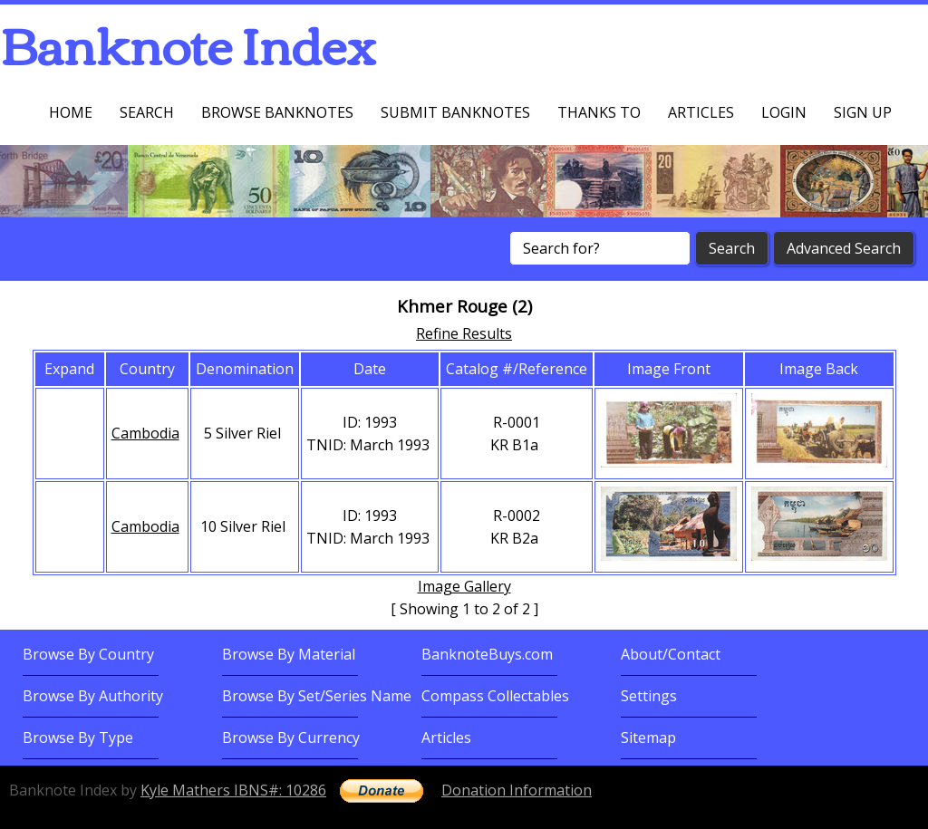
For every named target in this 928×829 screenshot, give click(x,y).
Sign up (863, 112)
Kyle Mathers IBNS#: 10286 (233, 790)
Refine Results (464, 333)
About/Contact (670, 654)
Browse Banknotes (277, 112)
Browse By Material (288, 654)
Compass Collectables (495, 696)
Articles (701, 112)
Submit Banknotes (455, 112)
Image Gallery (464, 586)
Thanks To (599, 112)
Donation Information (516, 790)
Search (147, 112)
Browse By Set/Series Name (316, 696)
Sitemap (648, 737)
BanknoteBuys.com (487, 654)
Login (784, 112)
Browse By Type (78, 737)
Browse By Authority (93, 696)
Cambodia (145, 433)
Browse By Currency (291, 737)
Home (70, 112)
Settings (649, 696)
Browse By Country (88, 654)
